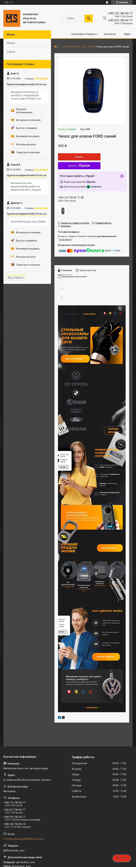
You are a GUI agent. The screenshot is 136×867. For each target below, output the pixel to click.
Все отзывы (15, 277)
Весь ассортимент (73, 357)
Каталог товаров (104, 613)
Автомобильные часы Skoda (28, 221)
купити (62, 428)
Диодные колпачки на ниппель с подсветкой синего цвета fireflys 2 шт (26, 95)
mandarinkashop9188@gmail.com (23, 793)
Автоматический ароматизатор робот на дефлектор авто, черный (26, 186)
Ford (66, 46)
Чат (121, 858)
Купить (79, 156)
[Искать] (88, 18)
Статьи (11, 51)
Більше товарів (111, 509)
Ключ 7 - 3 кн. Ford (82, 46)
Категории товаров (83, 34)
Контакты (110, 34)
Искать (11, 42)
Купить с (79, 165)
